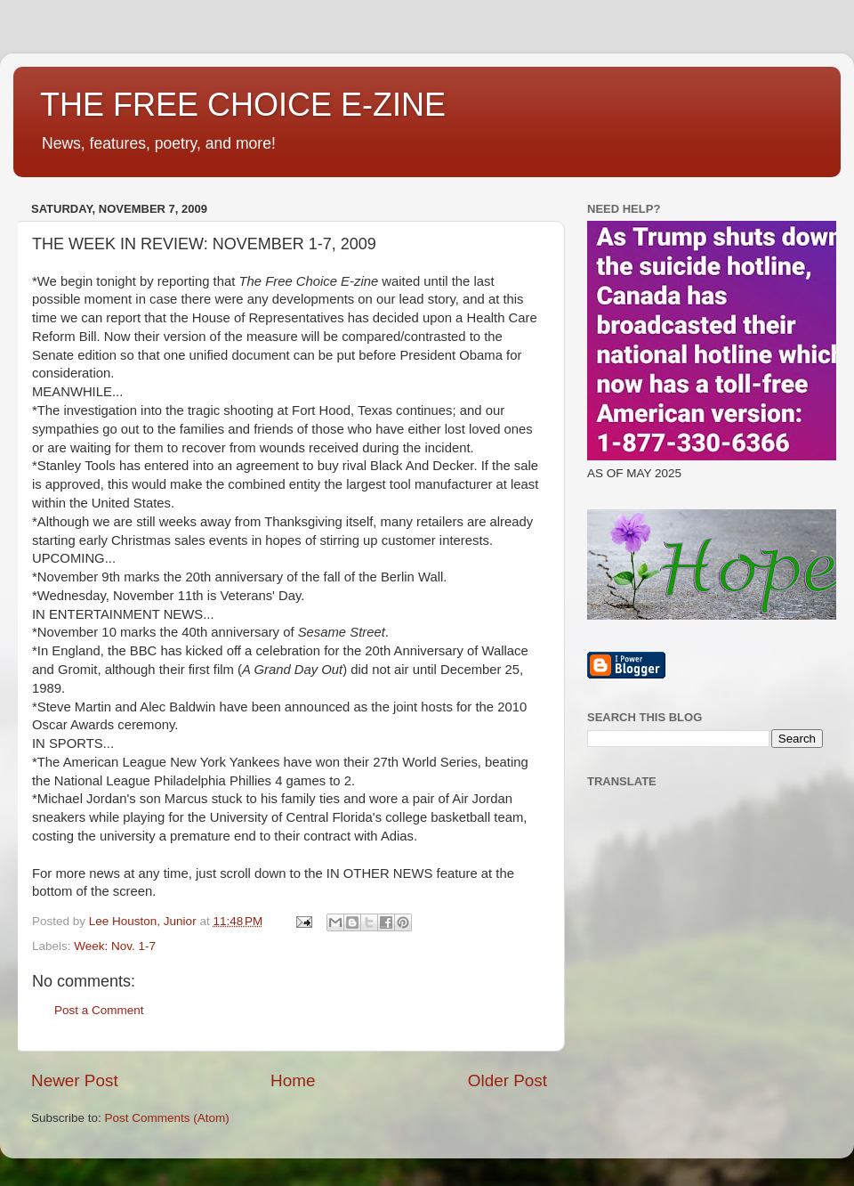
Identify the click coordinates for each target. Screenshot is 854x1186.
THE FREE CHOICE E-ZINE (243, 104)
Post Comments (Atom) (167, 1118)
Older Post (507, 1080)
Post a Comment (99, 1010)
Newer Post (74, 1080)
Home (292, 1080)
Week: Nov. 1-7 (115, 946)
